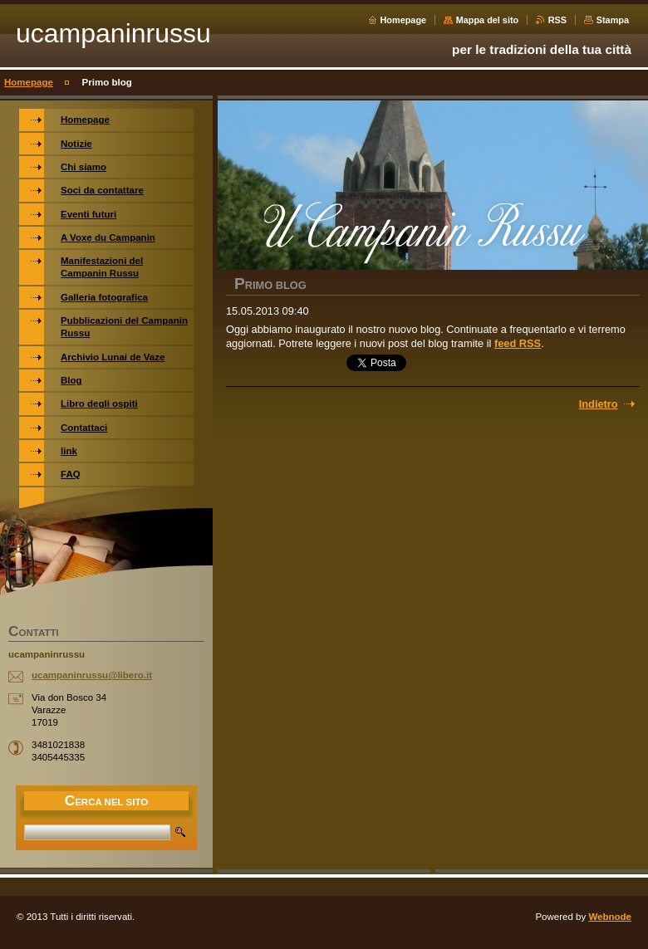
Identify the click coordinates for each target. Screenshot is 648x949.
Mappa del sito (487, 20)
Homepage (403, 20)
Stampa (612, 20)
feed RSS (517, 343)
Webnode (609, 917)
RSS (557, 20)
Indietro (598, 404)
